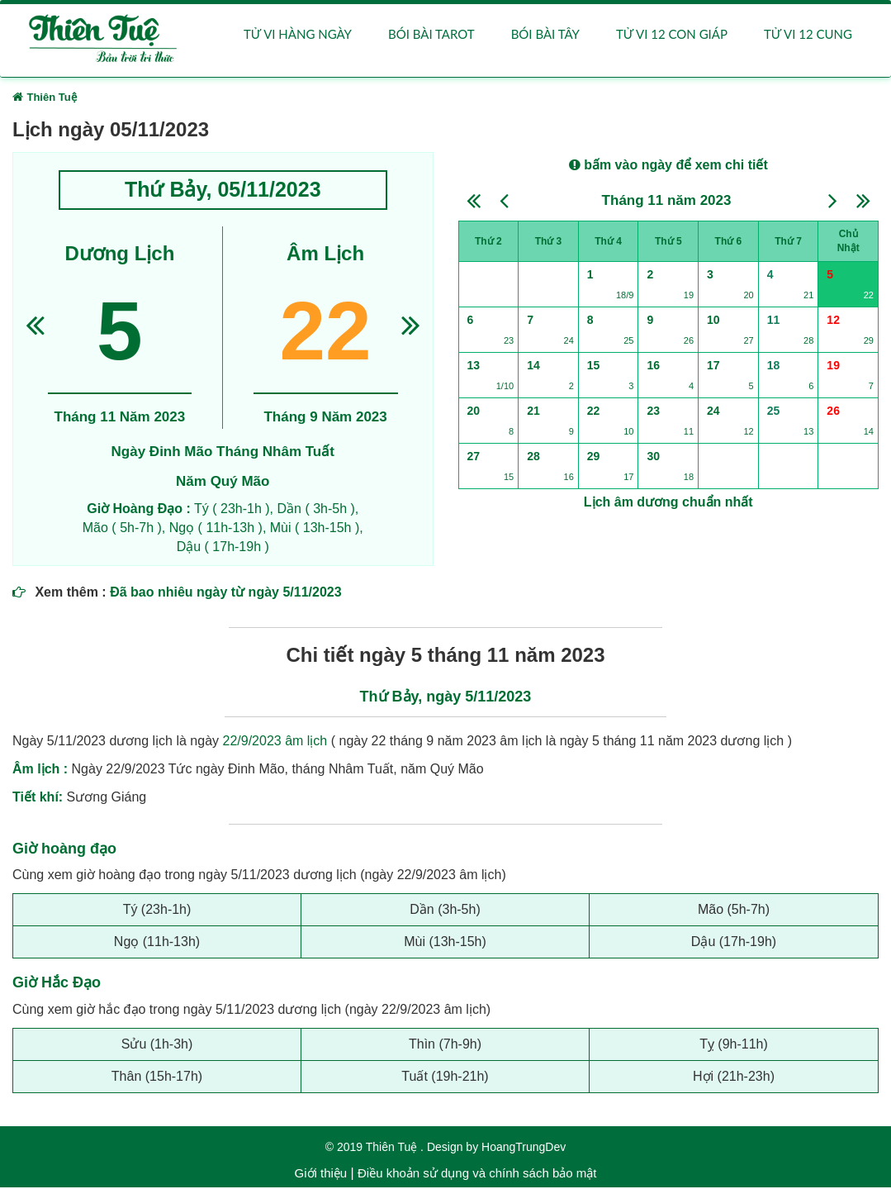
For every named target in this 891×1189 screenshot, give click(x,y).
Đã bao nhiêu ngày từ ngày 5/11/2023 (225, 593)
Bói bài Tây (545, 34)
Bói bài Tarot (431, 34)
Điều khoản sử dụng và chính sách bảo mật (477, 1175)
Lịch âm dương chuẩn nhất (668, 504)
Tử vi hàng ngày (298, 34)
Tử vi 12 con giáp (671, 34)
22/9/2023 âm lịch (275, 742)
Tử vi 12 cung (808, 34)
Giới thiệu (321, 1175)
